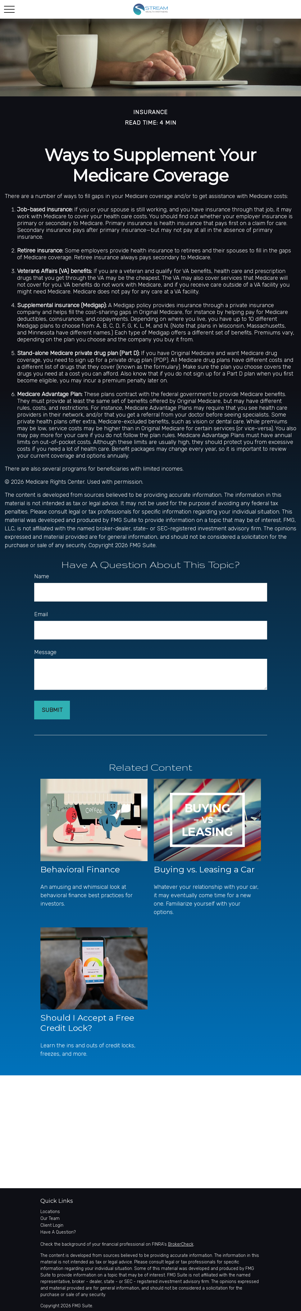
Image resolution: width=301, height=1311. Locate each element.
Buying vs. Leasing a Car (204, 869)
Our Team (50, 1218)
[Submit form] (52, 710)
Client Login (51, 1225)
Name (41, 576)
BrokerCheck (181, 1244)
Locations (50, 1211)
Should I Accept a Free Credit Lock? (87, 1023)
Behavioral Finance (80, 869)
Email (41, 614)
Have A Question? (58, 1232)
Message (45, 652)
